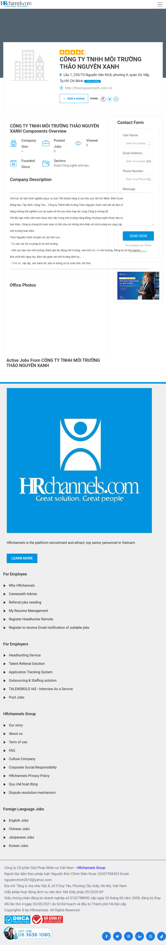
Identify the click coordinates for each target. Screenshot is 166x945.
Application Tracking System (31, 672)
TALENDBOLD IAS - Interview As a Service (41, 689)
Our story (16, 725)
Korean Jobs (18, 846)
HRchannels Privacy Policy (29, 776)
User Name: (131, 135)
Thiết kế (16, 263)
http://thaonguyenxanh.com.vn (88, 88)
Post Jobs (16, 697)
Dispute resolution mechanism (32, 793)
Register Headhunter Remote (31, 619)
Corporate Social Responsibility (33, 767)
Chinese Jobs (19, 829)
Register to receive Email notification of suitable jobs (49, 628)
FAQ (12, 750)
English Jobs (19, 820)
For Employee (15, 574)
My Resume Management (28, 611)
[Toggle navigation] (160, 4)
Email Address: (133, 153)
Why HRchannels (22, 585)
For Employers (15, 644)
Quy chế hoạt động (23, 784)
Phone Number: (133, 171)
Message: (129, 189)
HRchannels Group (19, 714)
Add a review (74, 98)
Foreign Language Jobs (23, 809)
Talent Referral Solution (27, 664)
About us (16, 734)
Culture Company (22, 759)
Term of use (18, 742)
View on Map (92, 81)
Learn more (22, 558)
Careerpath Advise (23, 594)
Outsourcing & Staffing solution (33, 680)
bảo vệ (95, 250)
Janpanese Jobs (21, 837)
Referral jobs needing (25, 602)
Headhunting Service (25, 655)
